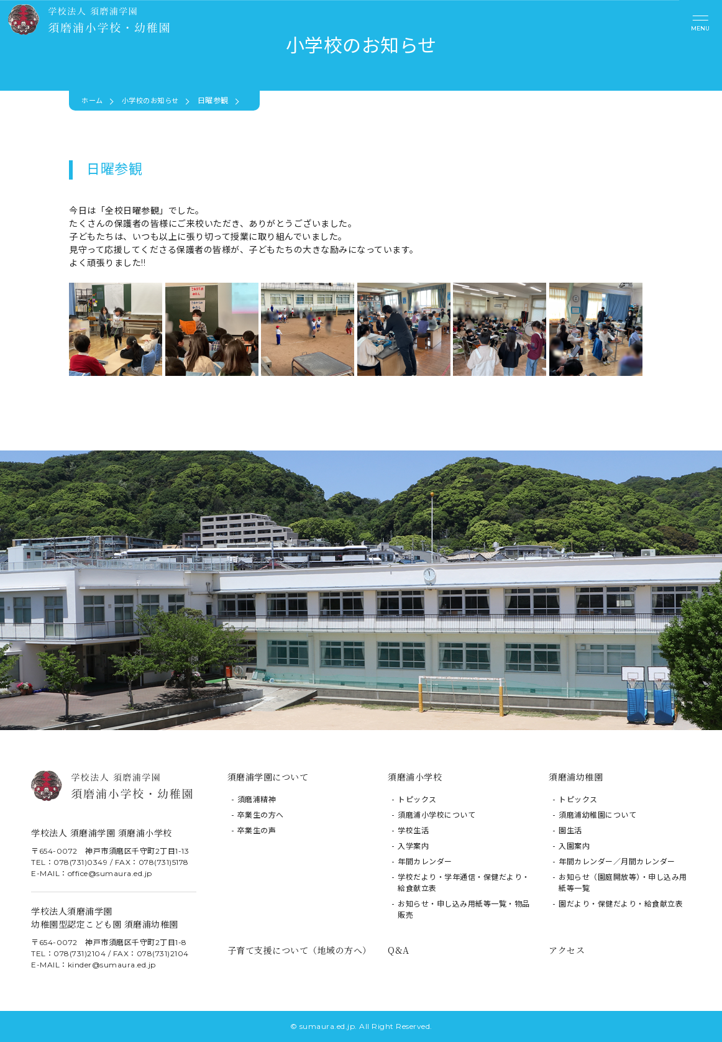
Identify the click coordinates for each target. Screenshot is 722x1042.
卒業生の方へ (260, 815)
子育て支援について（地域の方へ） (299, 950)
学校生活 (413, 830)
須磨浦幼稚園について (597, 815)
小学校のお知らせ (155, 100)
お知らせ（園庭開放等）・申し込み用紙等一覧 (623, 882)
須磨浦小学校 (415, 776)
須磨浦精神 (256, 799)
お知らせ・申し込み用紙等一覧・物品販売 (464, 909)
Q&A (398, 950)
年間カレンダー (425, 861)
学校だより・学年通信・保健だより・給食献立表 (464, 882)
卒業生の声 (256, 830)
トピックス (417, 799)
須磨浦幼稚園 (576, 776)
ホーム (93, 100)
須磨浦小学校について (436, 815)
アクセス (567, 950)
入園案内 (574, 846)
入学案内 (413, 846)
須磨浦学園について (268, 776)
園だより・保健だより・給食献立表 (621, 903)
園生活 (570, 830)
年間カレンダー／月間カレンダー (617, 861)
